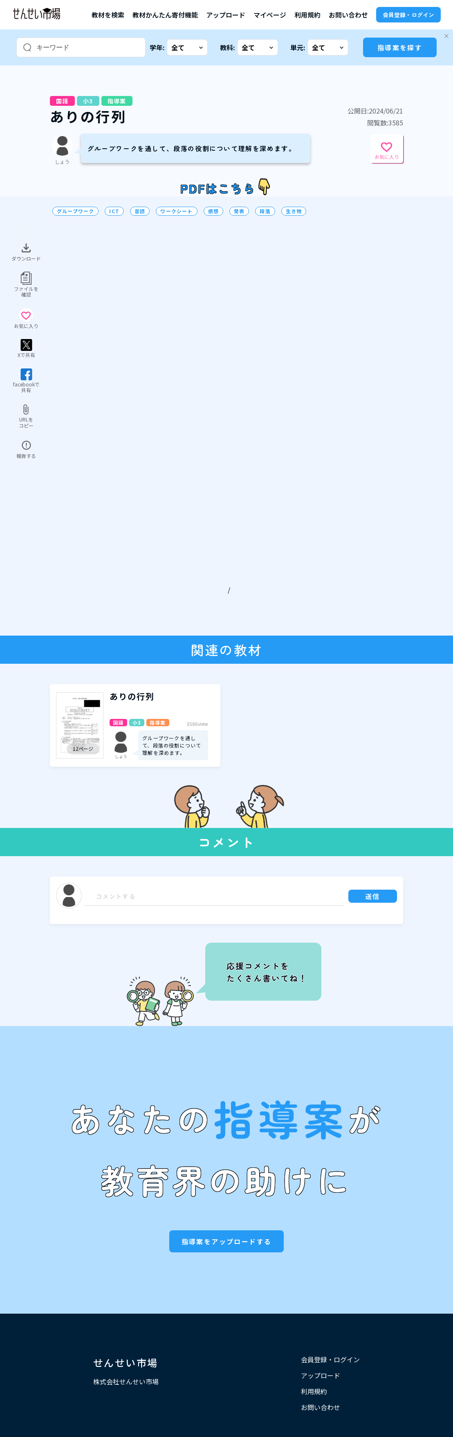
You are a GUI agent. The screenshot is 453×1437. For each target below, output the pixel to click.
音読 (140, 211)
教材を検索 (108, 15)
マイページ (269, 15)
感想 (213, 211)
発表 (239, 211)
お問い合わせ (348, 15)
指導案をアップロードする (227, 1241)
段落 (265, 211)
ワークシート (176, 211)
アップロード (225, 15)
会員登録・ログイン (408, 15)
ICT (114, 211)
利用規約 (307, 15)
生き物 (294, 211)
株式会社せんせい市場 (126, 1381)
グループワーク (75, 211)
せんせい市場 (125, 1362)
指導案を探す (399, 47)
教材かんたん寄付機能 (165, 15)
